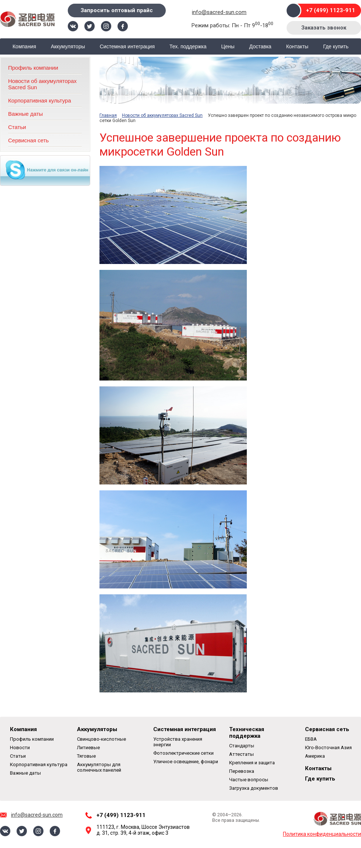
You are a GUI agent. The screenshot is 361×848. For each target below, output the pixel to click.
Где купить (335, 46)
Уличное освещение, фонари (185, 761)
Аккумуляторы (68, 46)
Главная (108, 115)
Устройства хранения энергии (177, 741)
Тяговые (86, 756)
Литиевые (88, 747)
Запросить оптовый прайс (117, 10)
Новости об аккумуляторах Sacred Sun (162, 115)
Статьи (17, 127)
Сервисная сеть (28, 140)
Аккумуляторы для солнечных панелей (99, 767)
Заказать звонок (323, 27)
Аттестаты (241, 754)
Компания (24, 46)
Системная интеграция (127, 46)
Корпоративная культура (39, 100)
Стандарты (241, 745)
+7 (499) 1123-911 (330, 10)
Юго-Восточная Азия (328, 747)
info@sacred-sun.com (219, 12)
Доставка (260, 46)
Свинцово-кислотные (101, 739)
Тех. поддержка (188, 46)
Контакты (297, 46)
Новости (20, 747)
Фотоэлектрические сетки (183, 753)
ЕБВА (311, 739)
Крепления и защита (252, 762)
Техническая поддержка (246, 732)
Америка (315, 756)
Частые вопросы (248, 779)
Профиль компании (33, 68)
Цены (228, 46)
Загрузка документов (253, 788)
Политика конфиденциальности (322, 834)
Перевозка (241, 771)
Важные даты (25, 114)
